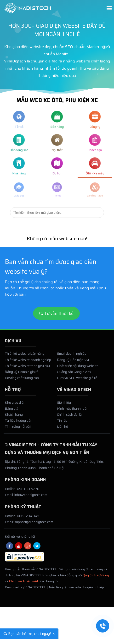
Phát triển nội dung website (77, 367)
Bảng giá (11, 410)
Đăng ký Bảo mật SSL (73, 361)
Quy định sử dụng (96, 576)
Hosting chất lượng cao (22, 379)
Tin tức (62, 422)
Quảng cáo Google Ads (74, 373)
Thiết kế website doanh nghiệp (28, 361)
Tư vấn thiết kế (56, 313)
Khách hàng (14, 416)
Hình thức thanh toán (72, 410)
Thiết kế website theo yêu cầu (27, 367)
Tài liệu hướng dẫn (18, 422)
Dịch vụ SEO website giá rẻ (77, 379)
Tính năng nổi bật (18, 428)
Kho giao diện (15, 404)
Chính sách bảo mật (23, 582)
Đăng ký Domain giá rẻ (22, 373)
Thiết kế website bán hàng (25, 355)
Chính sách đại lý (69, 416)
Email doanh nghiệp (71, 355)
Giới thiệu (64, 404)
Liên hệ (62, 428)
